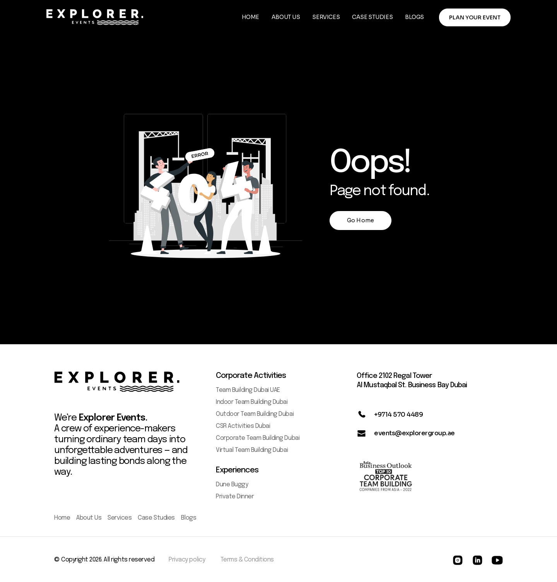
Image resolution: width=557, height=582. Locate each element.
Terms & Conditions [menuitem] (247, 559)
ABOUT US (286, 17)
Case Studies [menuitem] (156, 518)
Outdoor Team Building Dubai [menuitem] (255, 414)
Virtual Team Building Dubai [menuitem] (252, 450)
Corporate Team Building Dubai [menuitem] (257, 438)
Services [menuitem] (120, 518)
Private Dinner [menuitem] (235, 496)
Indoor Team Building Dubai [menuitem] (252, 402)
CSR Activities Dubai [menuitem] (243, 426)
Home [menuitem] (62, 518)
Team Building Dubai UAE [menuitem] (248, 390)
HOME (250, 17)
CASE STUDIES (372, 17)
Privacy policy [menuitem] (187, 559)
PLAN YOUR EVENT (475, 17)
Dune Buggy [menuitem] (232, 484)
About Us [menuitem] (88, 518)
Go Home (360, 220)
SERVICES (326, 17)
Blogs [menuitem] (188, 518)
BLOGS (414, 17)
